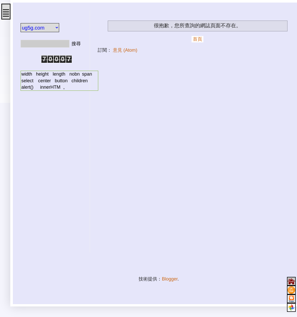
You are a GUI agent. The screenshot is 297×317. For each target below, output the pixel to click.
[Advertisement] (51, 175)
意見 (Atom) (125, 50)
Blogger (169, 279)
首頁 (197, 39)
